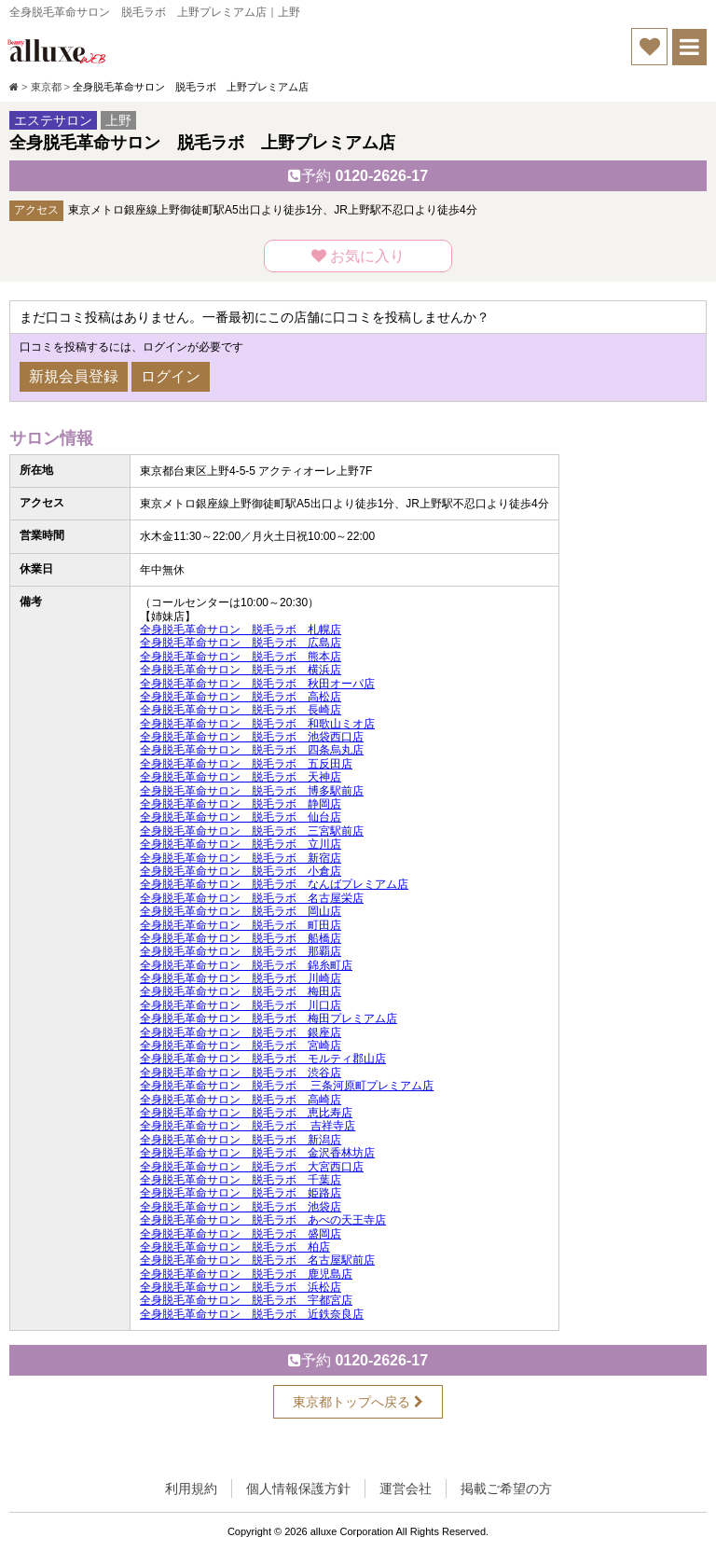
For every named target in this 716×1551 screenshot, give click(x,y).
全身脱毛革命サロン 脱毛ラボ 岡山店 (240, 911)
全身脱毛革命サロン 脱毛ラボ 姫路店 (240, 1192)
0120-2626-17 (358, 176)
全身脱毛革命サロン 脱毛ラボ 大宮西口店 (252, 1166)
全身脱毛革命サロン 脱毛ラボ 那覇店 (240, 951)
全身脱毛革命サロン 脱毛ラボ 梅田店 (240, 991)
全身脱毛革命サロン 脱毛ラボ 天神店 (240, 776)
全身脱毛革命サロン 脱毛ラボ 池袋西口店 (252, 736)
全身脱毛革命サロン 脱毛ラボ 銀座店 (240, 1032)
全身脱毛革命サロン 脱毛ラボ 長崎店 (240, 709)
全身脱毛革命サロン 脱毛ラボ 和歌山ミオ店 (257, 723)
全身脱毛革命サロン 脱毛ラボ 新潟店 (240, 1139)
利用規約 (191, 1488)
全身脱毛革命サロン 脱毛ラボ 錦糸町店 (246, 965)
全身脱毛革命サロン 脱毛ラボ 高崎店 (240, 1099)
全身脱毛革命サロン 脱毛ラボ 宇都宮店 (246, 1300)
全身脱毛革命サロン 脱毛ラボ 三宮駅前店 (252, 831)
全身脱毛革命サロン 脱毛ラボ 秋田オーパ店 (257, 683)
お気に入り (358, 256)
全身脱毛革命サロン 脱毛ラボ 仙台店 (240, 817)
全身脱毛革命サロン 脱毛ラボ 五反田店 (246, 763)
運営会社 (405, 1488)
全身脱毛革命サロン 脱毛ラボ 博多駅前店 (252, 790)
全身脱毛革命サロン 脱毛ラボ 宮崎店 (240, 1045)
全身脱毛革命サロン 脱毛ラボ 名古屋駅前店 (257, 1260)
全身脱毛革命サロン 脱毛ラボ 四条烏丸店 (252, 749)
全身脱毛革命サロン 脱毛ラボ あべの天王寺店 (263, 1219)
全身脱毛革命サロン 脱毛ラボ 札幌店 (240, 629)
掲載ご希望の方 (506, 1488)
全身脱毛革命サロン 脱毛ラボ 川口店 (240, 1005)
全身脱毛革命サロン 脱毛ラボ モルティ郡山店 (263, 1058)
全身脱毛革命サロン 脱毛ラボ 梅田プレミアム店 (268, 1018)
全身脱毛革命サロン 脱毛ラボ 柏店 (235, 1246)
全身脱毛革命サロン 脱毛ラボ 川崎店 (240, 978)
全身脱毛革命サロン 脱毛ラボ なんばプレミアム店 (274, 884)
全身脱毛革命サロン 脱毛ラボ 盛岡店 (240, 1233)
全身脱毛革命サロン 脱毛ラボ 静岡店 (240, 803)
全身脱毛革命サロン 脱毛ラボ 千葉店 (240, 1179)
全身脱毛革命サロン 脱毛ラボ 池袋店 (240, 1206)
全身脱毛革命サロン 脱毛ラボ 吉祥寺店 (247, 1125)
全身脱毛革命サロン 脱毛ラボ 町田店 (240, 925)
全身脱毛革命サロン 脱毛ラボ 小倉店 (240, 871)
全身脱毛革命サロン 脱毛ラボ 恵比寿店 (246, 1112)
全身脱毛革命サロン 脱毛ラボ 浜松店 (240, 1287)
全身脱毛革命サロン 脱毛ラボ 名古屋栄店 (252, 898)
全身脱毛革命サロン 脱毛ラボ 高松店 (240, 696)
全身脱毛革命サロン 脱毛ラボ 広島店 (240, 642)
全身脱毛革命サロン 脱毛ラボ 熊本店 (240, 656)
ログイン (170, 376)
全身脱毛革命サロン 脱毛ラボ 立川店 (240, 844)
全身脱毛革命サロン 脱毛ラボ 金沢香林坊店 (257, 1152)
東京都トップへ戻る (358, 1401)
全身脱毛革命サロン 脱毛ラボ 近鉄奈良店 (252, 1314)
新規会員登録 (73, 376)
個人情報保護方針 (298, 1488)
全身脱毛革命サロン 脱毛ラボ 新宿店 (240, 858)
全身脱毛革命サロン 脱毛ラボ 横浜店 (240, 669)
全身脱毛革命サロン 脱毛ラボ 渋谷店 (240, 1072)
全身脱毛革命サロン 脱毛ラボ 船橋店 (240, 938)
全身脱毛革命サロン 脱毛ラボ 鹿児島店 (246, 1274)
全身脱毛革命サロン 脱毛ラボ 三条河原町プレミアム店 (287, 1085)
